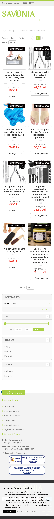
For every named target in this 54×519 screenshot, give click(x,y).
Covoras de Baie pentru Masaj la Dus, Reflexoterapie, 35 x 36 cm (14, 133)
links (47, 3)
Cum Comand (10, 420)
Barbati (7, 371)
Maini (6, 356)
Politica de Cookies (27, 511)
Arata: (4, 42)
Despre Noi (9, 406)
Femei (7, 376)
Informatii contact (11, 425)
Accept (9, 511)
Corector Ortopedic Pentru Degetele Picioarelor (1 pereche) (40, 133)
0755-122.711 (28, 3)
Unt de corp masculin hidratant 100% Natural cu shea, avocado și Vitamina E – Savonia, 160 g (40, 255)
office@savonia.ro (19, 453)
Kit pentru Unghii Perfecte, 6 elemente (40, 75)
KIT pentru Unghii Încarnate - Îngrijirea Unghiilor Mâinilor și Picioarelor (14, 190)
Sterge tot (46, 309)
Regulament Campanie (14, 429)
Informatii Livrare (11, 411)
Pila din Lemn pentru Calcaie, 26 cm (14, 250)
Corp (21, 30)
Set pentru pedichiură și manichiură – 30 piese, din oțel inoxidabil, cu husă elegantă (39, 193)
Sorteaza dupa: (9, 38)
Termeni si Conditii (12, 415)
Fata (6, 351)
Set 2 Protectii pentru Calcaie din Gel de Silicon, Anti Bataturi (14, 76)
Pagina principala (9, 30)
